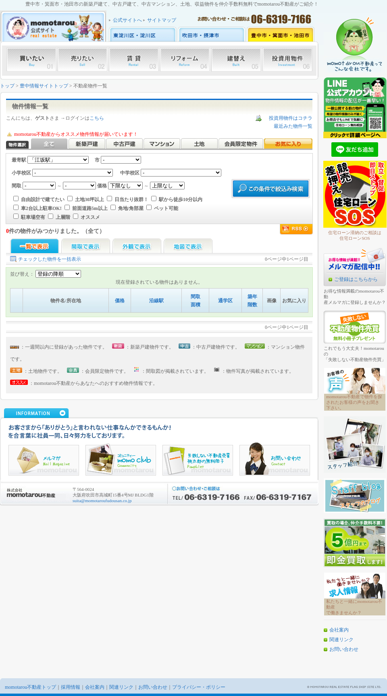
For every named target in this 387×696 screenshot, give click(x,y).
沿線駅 (156, 300)
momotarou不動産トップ (30, 687)
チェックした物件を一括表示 (49, 259)
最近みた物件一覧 (293, 126)
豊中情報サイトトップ (44, 86)
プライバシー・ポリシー (198, 687)
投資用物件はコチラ (290, 118)
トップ (7, 86)
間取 (195, 296)
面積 (195, 304)
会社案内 (339, 630)
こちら (96, 118)
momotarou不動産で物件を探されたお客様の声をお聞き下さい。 (354, 402)
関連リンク (341, 639)
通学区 (225, 300)
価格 (120, 300)
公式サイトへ (127, 20)
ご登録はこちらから (356, 279)
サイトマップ (161, 20)
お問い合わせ (343, 649)
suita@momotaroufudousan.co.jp (102, 500)
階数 (252, 304)
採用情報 (70, 687)
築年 (252, 296)
